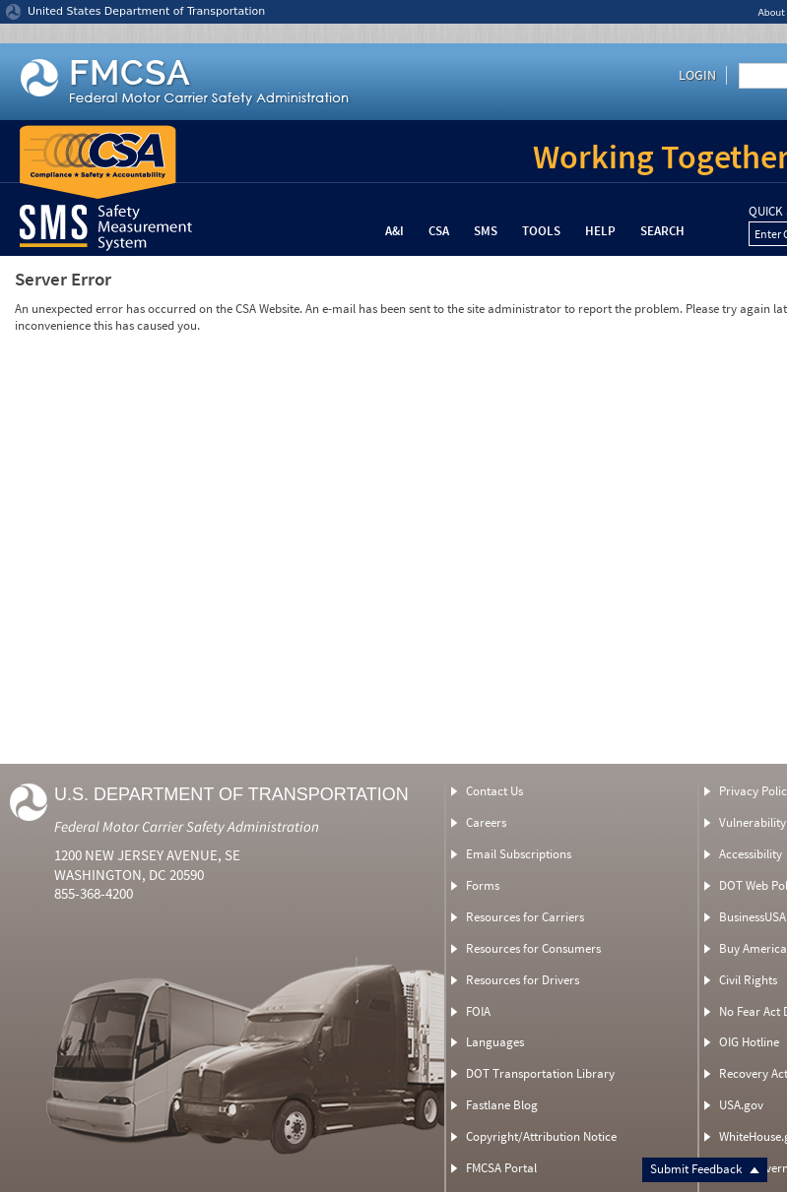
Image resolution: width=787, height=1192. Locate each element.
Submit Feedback (704, 1169)
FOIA (478, 1011)
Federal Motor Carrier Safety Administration (186, 826)
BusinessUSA (752, 917)
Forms (482, 885)
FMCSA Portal (501, 1168)
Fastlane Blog (502, 1105)
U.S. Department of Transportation (231, 794)
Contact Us (494, 791)
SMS (485, 230)
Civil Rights (748, 980)
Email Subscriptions (518, 854)
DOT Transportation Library (540, 1073)
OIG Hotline (749, 1042)
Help (600, 230)
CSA (438, 230)
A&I (394, 230)
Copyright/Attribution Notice (541, 1136)
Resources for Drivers (522, 980)
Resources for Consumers (533, 948)
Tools (541, 230)
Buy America (753, 948)
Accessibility (750, 854)
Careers (486, 822)
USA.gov (741, 1105)
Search (662, 230)
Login (697, 75)
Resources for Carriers (525, 917)
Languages (495, 1042)
